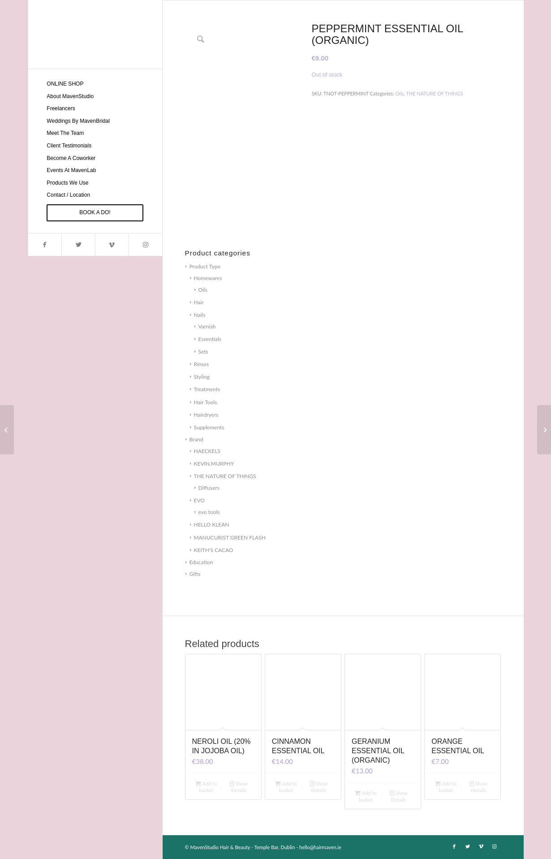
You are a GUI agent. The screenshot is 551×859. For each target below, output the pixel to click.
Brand (196, 439)
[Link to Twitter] (78, 244)
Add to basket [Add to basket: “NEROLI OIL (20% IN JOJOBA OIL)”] (206, 786)
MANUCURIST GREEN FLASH (230, 537)
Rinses (201, 364)
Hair (199, 302)
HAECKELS (207, 451)
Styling (202, 376)
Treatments (207, 389)
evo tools (209, 512)
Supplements (209, 427)
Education (201, 562)
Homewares (208, 278)
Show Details (239, 786)
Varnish (207, 326)
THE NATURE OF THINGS (225, 476)
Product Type (204, 266)
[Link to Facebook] (45, 244)
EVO (199, 500)
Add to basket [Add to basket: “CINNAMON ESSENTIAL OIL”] (286, 786)
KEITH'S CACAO (213, 550)
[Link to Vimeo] (112, 244)
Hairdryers (206, 414)
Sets (203, 351)
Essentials (210, 339)
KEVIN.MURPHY (214, 463)
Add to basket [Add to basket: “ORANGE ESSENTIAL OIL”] (446, 786)
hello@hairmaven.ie (320, 847)
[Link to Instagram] (145, 244)
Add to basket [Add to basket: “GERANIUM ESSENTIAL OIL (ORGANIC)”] (366, 796)
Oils (202, 289)
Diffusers (209, 487)
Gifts (195, 573)
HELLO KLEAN (211, 524)
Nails (200, 314)
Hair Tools (205, 402)
